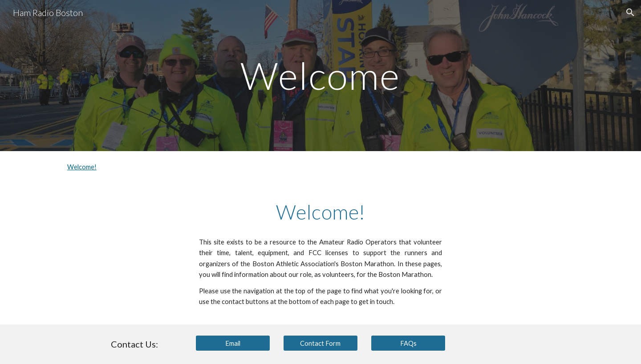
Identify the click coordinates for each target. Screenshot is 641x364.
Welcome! (82, 167)
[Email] (233, 343)
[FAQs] (408, 343)
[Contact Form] (320, 343)
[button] (630, 12)
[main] (320, 75)
